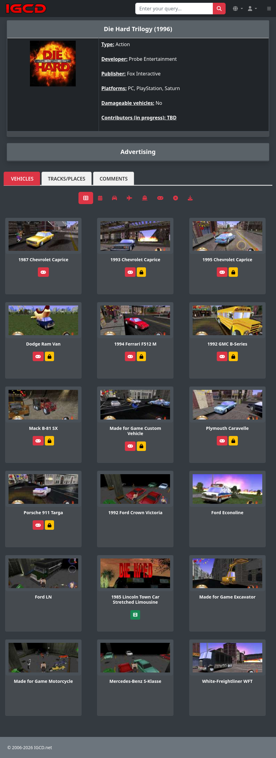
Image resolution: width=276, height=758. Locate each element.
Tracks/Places (66, 178)
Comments (114, 178)
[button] (238, 8)
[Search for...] (174, 8)
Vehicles (22, 178)
